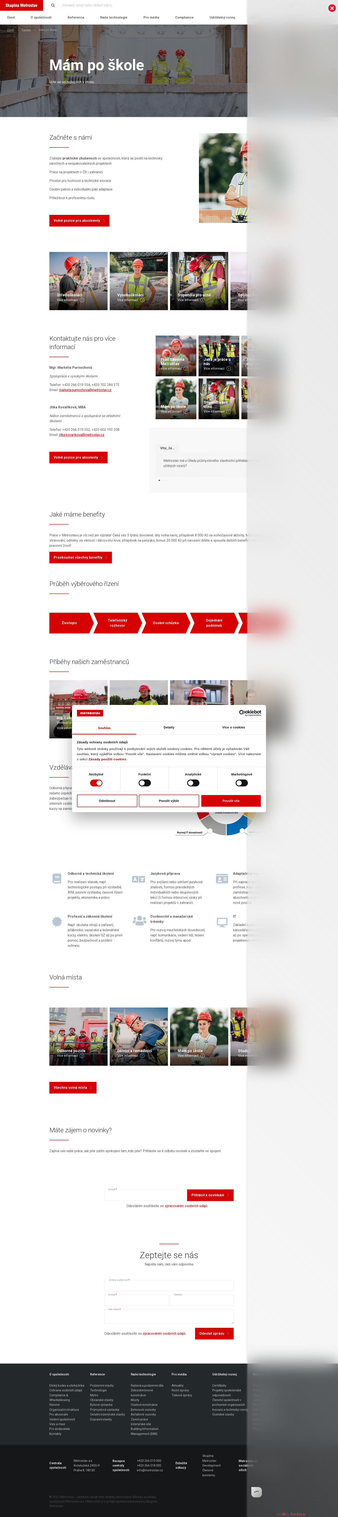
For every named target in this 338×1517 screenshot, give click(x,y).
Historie (54, 1404)
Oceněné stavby (223, 1414)
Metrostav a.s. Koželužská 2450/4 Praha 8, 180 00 (87, 1465)
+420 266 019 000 (149, 1460)
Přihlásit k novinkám (210, 1195)
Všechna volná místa (73, 1088)
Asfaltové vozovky (143, 1414)
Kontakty (55, 1434)
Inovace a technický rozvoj (230, 1409)
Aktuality (178, 1385)
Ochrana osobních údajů (65, 1390)
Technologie (98, 1390)
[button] (159, 480)
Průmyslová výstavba (104, 1409)
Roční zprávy (180, 1390)
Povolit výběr (169, 801)
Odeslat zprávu (214, 1333)
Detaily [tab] (169, 727)
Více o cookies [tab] (233, 727)
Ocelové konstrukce (144, 1404)
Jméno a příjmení (119, 1280)
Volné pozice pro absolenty (78, 457)
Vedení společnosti (62, 1419)
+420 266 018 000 (149, 1465)
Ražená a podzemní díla (147, 1385)
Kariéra (26, 29)
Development (211, 1465)
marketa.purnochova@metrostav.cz (85, 390)
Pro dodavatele (59, 1429)
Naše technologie (113, 17)
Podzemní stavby (102, 1385)
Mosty (135, 1400)
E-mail (112, 1189)
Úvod (11, 17)
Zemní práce (139, 1419)
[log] (292, 751)
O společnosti (41, 17)
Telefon (178, 1294)
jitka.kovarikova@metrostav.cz (81, 435)
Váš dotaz (114, 1309)
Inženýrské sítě (141, 1424)
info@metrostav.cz (150, 1470)
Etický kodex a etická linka (66, 1385)
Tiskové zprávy (182, 1395)
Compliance (184, 17)
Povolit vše (230, 801)
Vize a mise (57, 1424)
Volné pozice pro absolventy (79, 221)
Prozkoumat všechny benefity (81, 557)
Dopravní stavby (101, 1419)
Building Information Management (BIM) (144, 1431)
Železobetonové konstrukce (142, 1393)
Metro (94, 1395)
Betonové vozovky (143, 1409)
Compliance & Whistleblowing (59, 1398)
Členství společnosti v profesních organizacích (228, 1402)
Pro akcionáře (58, 1414)
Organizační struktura (64, 1409)
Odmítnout (107, 801)
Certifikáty (219, 1385)
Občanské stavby (101, 1400)
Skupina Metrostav (209, 1458)
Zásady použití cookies (107, 759)
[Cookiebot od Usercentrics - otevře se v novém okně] (242, 713)
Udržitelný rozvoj (222, 17)
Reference (76, 17)
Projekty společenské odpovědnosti (226, 1393)
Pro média (151, 17)
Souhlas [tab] (104, 728)
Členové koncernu (208, 1473)
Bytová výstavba (101, 1404)
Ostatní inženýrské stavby (107, 1414)
